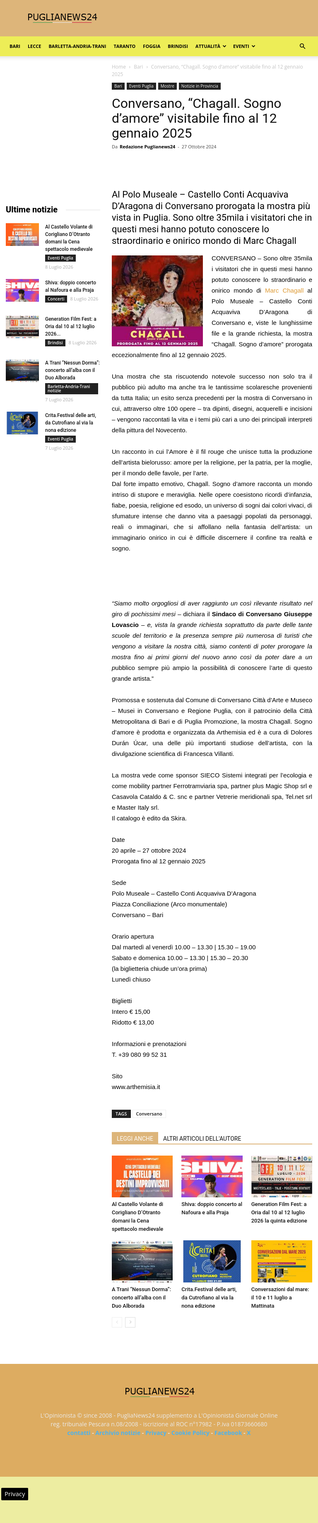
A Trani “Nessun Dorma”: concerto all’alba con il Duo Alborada (141, 1297)
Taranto (124, 46)
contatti (79, 1433)
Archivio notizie (117, 1433)
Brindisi (178, 46)
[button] (302, 46)
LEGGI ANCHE (135, 1138)
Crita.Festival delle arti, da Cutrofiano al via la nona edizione (208, 1297)
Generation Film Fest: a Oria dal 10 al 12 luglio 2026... (70, 326)
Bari (15, 46)
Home (119, 66)
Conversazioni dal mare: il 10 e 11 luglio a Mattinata (280, 1297)
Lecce (34, 46)
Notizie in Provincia (199, 86)
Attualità (210, 46)
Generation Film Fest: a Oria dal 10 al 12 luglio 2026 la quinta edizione (279, 1212)
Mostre (167, 86)
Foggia (151, 46)
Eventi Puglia (141, 86)
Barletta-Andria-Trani (77, 46)
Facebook (228, 1433)
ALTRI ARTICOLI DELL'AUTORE (202, 1138)
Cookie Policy (190, 1433)
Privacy (155, 1433)
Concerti (56, 299)
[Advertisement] (212, 577)
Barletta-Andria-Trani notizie (69, 388)
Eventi (244, 46)
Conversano (149, 1114)
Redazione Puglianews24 (147, 146)
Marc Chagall (282, 290)
